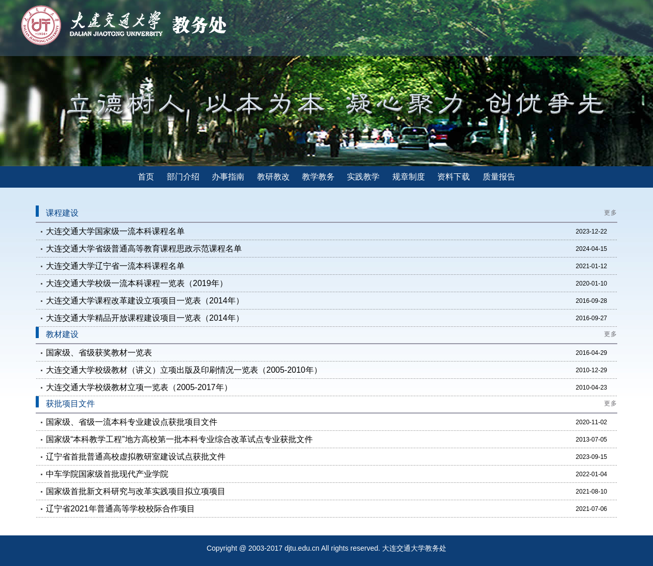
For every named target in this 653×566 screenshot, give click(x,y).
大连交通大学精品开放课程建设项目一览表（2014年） (145, 318)
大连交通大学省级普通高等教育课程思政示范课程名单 (144, 248)
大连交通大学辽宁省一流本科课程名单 (115, 266)
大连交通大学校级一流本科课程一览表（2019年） (137, 283)
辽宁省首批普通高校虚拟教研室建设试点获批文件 (135, 456)
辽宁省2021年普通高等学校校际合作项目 (120, 508)
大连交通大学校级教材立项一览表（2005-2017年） (139, 387)
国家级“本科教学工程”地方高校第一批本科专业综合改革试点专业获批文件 (179, 439)
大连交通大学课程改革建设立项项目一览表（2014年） (145, 300)
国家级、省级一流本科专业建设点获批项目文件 (131, 422)
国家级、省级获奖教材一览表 (99, 352)
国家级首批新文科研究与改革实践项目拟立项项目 (135, 491)
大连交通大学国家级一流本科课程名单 (115, 231)
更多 (610, 212)
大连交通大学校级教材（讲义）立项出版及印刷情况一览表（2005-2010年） (184, 370)
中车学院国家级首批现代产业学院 (107, 474)
